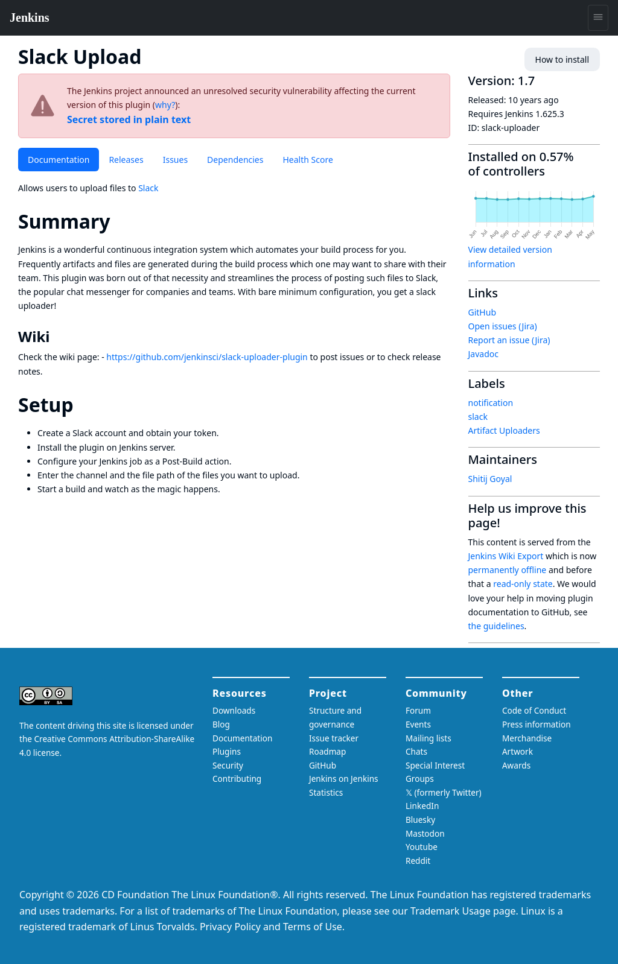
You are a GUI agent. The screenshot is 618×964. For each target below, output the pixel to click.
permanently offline (507, 570)
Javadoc (483, 354)
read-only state (522, 583)
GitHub (482, 312)
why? (165, 104)
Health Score (307, 159)
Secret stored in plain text (129, 119)
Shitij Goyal (490, 478)
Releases (126, 159)
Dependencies (235, 159)
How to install (562, 59)
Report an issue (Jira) (509, 340)
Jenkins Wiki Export (506, 556)
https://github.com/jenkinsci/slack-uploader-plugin (206, 357)
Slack (148, 188)
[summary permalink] (121, 221)
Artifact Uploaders (504, 430)
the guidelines (496, 626)
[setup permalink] (84, 404)
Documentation (58, 159)
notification (491, 402)
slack (478, 416)
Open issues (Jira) (502, 326)
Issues (175, 159)
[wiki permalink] (57, 337)
